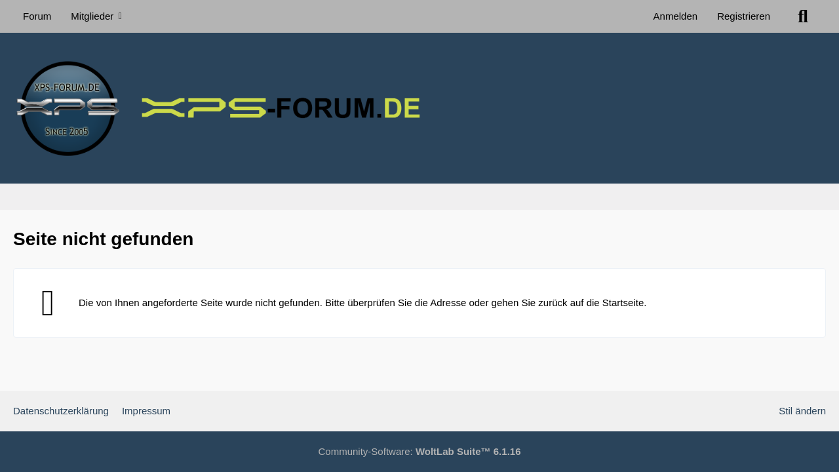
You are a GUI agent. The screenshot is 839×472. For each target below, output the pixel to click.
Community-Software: (420, 451)
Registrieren (743, 16)
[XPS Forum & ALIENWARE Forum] (419, 108)
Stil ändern (802, 410)
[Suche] (803, 16)
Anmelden (676, 16)
